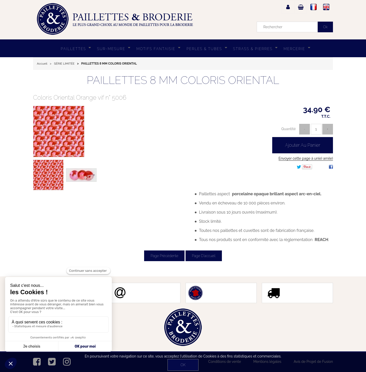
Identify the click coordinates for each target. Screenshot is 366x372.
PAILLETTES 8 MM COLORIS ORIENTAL (183, 80)
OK (182, 365)
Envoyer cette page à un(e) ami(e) (306, 158)
